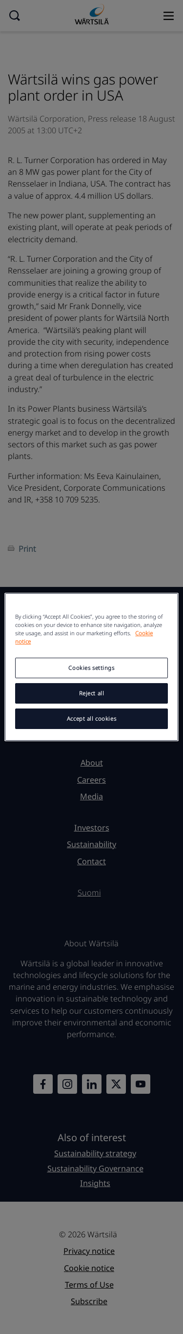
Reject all (91, 693)
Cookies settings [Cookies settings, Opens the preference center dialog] (91, 667)
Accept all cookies (91, 718)
